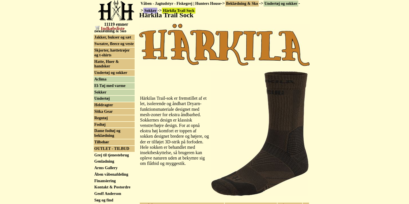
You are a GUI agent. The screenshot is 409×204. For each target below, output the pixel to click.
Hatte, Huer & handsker (106, 64)
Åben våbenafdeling (111, 174)
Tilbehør (101, 142)
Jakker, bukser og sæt (112, 37)
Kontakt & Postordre (112, 187)
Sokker (100, 92)
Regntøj (101, 118)
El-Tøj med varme (110, 86)
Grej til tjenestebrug (111, 155)
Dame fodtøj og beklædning (107, 133)
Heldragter (103, 105)
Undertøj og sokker (280, 3)
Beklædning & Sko (242, 3)
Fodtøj (100, 124)
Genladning (104, 161)
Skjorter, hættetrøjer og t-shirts (112, 52)
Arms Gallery (106, 168)
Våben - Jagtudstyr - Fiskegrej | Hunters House (181, 3)
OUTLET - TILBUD (111, 148)
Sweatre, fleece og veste (114, 44)
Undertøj (102, 98)
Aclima (100, 79)
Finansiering (105, 181)
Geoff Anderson (107, 194)
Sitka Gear (103, 111)
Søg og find (103, 200)
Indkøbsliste (110, 28)
